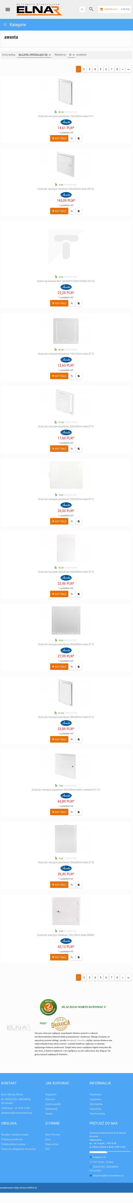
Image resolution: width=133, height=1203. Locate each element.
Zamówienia (96, 1104)
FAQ (47, 1149)
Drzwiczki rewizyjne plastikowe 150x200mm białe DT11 (66, 116)
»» (128, 69)
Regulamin (51, 1094)
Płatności (50, 1099)
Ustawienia (95, 1109)
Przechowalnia (97, 1113)
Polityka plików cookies (13, 1144)
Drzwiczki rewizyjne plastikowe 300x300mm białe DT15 (66, 644)
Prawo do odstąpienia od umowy (18, 1149)
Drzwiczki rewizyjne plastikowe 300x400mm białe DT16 (66, 717)
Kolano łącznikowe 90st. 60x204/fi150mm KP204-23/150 (66, 281)
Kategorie (14, 24)
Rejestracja (95, 1094)
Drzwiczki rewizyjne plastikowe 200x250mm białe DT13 (66, 499)
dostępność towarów (76, 1040)
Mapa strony (52, 1144)
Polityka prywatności (12, 1139)
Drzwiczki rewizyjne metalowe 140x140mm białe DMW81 (66, 935)
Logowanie (95, 1099)
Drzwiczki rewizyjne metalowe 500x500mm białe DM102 (66, 189)
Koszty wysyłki (53, 1104)
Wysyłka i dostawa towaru (15, 1134)
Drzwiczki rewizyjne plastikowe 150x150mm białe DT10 (66, 353)
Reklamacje (51, 1109)
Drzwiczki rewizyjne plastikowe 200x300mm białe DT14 (66, 571)
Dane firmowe (52, 1134)
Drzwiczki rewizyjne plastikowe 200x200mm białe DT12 (66, 426)
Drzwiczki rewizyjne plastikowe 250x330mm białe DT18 (66, 862)
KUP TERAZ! (59, 138)
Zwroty (49, 1113)
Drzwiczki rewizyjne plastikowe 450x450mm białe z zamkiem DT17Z (66, 789)
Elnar (48, 1139)
